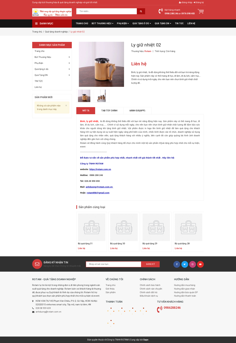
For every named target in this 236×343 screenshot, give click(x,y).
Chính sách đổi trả (148, 292)
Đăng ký (199, 2)
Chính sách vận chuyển (151, 289)
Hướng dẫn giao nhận (184, 289)
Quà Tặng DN (41, 75)
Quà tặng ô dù (41, 69)
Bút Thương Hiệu (43, 57)
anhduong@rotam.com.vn (48, 312)
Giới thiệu (110, 289)
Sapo (146, 339)
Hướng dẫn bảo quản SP (186, 292)
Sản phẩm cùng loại (92, 207)
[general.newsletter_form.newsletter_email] (113, 264)
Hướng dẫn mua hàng (184, 285)
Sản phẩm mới (43, 97)
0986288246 (172, 307)
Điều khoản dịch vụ (149, 296)
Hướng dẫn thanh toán (185, 296)
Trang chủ (39, 51)
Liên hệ (38, 87)
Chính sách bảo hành (150, 285)
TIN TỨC (39, 81)
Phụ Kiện (39, 63)
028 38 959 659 (43, 308)
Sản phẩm (111, 292)
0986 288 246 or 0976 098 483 (180, 13)
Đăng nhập (186, 2)
